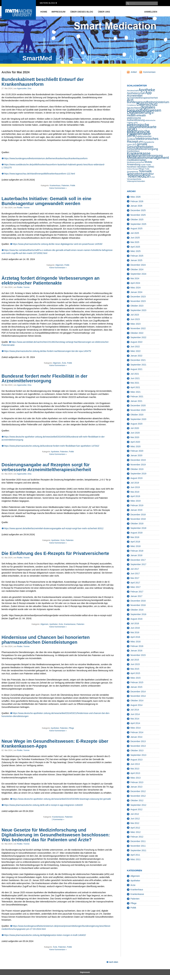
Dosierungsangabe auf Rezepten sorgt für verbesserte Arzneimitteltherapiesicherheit (46, 467)
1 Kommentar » (58, 819)
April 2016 (135, 637)
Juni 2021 (135, 378)
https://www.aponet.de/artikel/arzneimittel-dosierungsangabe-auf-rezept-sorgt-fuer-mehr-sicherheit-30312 (53, 528)
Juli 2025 (134, 233)
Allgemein (59, 265)
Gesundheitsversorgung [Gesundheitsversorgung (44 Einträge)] (142, 148)
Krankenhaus (55, 185)
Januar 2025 (136, 260)
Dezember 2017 (138, 560)
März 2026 (135, 197)
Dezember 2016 (138, 601)
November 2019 (138, 464)
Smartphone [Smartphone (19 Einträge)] (132, 171)
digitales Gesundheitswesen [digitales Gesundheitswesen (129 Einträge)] (144, 108)
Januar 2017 (136, 596)
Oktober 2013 (136, 750)
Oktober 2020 (136, 414)
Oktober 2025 (136, 219)
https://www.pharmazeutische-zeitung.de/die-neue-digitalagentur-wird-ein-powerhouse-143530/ (57, 244)
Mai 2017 (134, 578)
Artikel (134, 72)
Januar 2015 (136, 687)
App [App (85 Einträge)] (148, 93)
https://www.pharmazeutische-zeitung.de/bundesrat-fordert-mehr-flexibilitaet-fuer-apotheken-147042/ (51, 446)
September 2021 (138, 364)
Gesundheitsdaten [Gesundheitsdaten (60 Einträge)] (140, 147)
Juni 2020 (135, 433)
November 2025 (138, 215)
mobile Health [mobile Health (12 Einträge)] (146, 165)
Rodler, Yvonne (23, 208)
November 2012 (138, 796)
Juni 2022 (135, 346)
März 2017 (135, 587)
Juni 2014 (135, 714)
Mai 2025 (134, 242)
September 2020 (138, 419)
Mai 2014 (134, 718)
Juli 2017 (134, 569)
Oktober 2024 (136, 269)
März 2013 (135, 778)
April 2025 (135, 247)
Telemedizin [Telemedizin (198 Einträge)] (139, 176)
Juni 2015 (135, 664)
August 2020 (136, 424)
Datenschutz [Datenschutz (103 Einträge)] (147, 104)
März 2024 (135, 287)
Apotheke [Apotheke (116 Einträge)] (147, 90)
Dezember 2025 (138, 210)
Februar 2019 (136, 505)
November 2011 (138, 846)
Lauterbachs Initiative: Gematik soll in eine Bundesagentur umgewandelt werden (46, 201)
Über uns (104, 11)
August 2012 (136, 809)
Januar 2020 (136, 455)
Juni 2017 (135, 573)
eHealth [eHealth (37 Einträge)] (141, 115)
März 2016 (135, 641)
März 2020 (135, 446)
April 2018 (135, 541)
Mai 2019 (134, 492)
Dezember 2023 (138, 296)
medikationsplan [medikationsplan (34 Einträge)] (136, 159)
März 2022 (135, 351)
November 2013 (138, 746)
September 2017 (138, 564)
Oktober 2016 (136, 610)
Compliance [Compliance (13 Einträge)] (131, 105)
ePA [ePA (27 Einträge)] (141, 142)
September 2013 (138, 755)
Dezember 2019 (138, 460)
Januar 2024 (136, 292)
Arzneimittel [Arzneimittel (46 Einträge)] (135, 95)
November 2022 (138, 328)
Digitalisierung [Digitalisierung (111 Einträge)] (139, 112)
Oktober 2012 (136, 800)
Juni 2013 (135, 764)
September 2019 (138, 473)
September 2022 (138, 337)
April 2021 (135, 387)
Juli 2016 (134, 623)
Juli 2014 (134, 709)
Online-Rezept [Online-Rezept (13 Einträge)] (132, 169)
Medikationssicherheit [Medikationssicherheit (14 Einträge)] (135, 162)
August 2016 (136, 619)
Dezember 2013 (138, 741)
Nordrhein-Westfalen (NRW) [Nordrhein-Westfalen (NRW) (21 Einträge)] (140, 167)
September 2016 (138, 614)
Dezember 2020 (138, 405)
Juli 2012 (134, 814)
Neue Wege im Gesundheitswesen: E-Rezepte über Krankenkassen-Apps (55, 744)
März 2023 (135, 324)
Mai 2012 (134, 823)
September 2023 (138, 310)
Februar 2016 (136, 646)
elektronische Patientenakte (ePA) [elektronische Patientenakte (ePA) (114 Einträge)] (139, 133)
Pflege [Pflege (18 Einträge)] (141, 169)
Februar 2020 (136, 451)
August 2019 (136, 478)
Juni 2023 (135, 319)
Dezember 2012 (138, 791)
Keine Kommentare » (58, 188)
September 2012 (138, 805)
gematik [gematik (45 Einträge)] (142, 144)
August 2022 (136, 342)
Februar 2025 (136, 256)
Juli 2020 (134, 428)
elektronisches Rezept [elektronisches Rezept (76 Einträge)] (142, 140)
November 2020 (138, 410)
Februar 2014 (136, 732)
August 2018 (136, 532)
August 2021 (136, 369)
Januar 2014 (136, 737)
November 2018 (138, 519)
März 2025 (135, 251)
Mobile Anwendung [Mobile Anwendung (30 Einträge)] (139, 163)
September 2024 (138, 274)
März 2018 (135, 546)
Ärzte (64, 363)
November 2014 (138, 696)
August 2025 (136, 228)
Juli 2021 (134, 374)
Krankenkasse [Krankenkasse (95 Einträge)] (138, 153)
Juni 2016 (135, 628)
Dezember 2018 (138, 514)
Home (43, 11)
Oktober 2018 (136, 523)
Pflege (71, 728)
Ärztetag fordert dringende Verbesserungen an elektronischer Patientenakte (50, 280)
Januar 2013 (136, 787)
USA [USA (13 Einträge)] (153, 177)
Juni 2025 (135, 237)
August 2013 (136, 759)
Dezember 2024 (138, 265)
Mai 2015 (134, 669)
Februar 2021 (136, 396)
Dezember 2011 (138, 841)
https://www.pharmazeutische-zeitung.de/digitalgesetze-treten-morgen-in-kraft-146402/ (45, 935)
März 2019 (135, 501)
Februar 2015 (136, 682)
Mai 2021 (134, 383)
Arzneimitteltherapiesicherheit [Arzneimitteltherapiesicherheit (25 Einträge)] (142, 97)
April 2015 (135, 673)
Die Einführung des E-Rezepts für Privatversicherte (55, 553)
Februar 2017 (136, 591)
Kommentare (149, 72)
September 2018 (138, 528)
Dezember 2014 (138, 691)
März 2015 (135, 678)
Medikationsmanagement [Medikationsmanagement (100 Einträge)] (148, 158)
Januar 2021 (136, 401)
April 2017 (135, 582)
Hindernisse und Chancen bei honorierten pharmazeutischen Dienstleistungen (46, 640)
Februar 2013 (136, 782)
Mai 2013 (134, 768)
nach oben (113, 962)
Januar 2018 (136, 555)
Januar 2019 (136, 510)
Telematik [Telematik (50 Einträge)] (145, 171)
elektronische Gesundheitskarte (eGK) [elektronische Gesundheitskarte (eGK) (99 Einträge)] (141, 127)
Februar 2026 (136, 201)
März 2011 (135, 859)
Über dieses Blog (81, 11)
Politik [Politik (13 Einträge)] (147, 169)
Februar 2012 (136, 836)
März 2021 (135, 392)
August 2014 (136, 705)
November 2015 (138, 655)
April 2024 (135, 283)
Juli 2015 (134, 659)
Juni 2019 (135, 487)
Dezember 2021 (138, 360)
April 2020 (135, 442)
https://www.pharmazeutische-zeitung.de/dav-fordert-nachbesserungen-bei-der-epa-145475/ (47, 351)
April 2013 (135, 773)
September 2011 (138, 850)
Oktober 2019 (136, 469)
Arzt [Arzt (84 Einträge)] (130, 100)
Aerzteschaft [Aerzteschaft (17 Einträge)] (132, 90)
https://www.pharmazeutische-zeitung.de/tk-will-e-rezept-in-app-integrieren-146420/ (43, 805)
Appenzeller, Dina (24, 88)
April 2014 (135, 723)
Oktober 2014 (136, 700)
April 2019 (135, 496)
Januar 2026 (136, 206)
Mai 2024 (134, 278)
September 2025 (138, 224)
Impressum (58, 11)
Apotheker (55, 452)
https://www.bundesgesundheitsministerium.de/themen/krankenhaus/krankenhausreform (46, 158)
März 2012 (135, 832)
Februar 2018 (136, 551)
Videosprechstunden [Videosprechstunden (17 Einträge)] (136, 181)
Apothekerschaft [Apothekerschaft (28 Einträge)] (136, 93)
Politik (72, 185)
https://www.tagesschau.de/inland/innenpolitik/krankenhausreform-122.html (39, 173)
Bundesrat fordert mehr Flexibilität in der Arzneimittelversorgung (44, 378)
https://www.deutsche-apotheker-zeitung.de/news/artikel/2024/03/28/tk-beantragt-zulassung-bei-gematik (62, 799)
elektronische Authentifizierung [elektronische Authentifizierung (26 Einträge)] (136, 119)
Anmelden (150, 11)
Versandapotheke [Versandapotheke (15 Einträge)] (134, 179)
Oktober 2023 (136, 305)
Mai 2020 (134, 437)
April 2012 (135, 827)
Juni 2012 (135, 818)
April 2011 (135, 855)
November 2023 (138, 301)
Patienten (65, 185)
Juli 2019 (134, 482)
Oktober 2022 (136, 333)
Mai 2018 (134, 537)
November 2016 (138, 605)
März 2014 (135, 728)
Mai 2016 (134, 632)
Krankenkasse (70, 624)
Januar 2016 (136, 650)
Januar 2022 (136, 355)
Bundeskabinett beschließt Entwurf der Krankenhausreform (43, 82)
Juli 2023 (134, 314)
